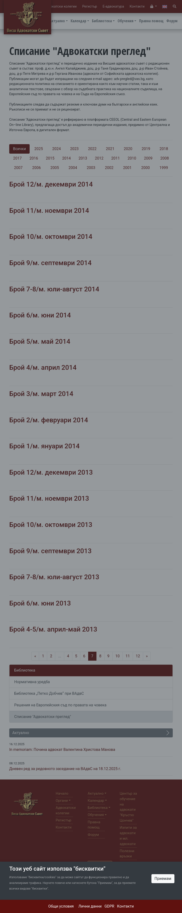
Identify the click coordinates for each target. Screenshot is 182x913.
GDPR (109, 906)
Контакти (125, 906)
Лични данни (90, 906)
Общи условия (61, 906)
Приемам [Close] (163, 878)
